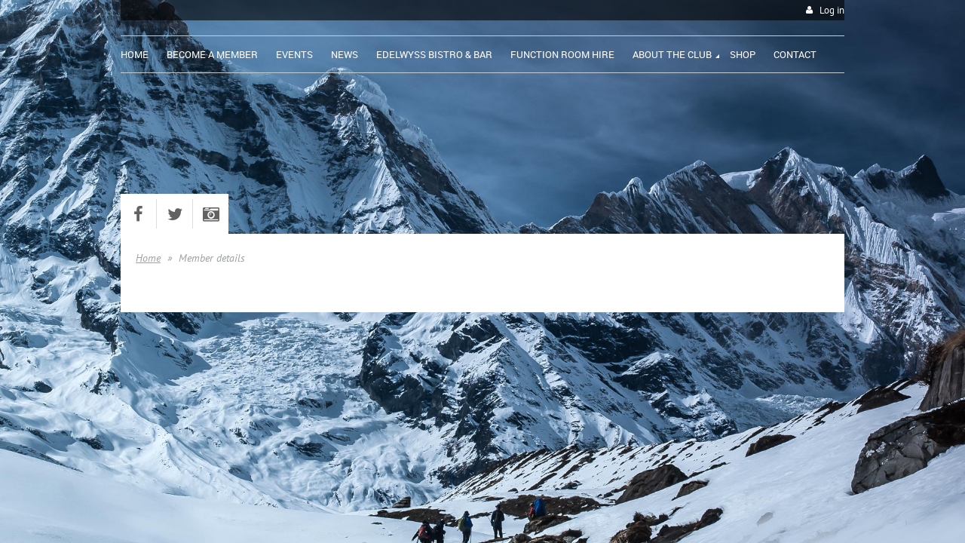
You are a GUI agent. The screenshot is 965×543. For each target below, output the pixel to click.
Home (148, 258)
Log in (831, 10)
